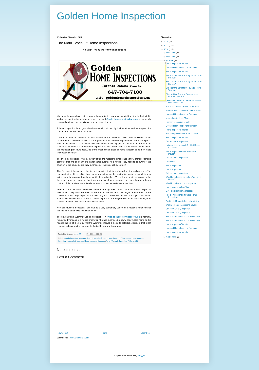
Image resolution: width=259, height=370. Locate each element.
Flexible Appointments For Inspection (182, 133)
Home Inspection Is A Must (177, 187)
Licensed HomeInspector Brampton (181, 126)
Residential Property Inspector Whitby (182, 201)
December (171, 53)
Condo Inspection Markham (75, 238)
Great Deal (170, 161)
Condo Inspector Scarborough (122, 119)
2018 (166, 41)
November (171, 57)
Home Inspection (173, 165)
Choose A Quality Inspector (178, 209)
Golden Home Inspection (111, 15)
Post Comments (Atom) (79, 338)
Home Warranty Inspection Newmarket (183, 216)
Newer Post (63, 333)
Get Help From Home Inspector (179, 191)
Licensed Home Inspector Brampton (91, 241)
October (170, 60)
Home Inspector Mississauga (119, 238)
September (171, 237)
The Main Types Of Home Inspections (182, 106)
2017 (166, 45)
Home (104, 333)
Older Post (145, 333)
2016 (166, 49)
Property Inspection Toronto (178, 122)
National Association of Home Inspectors (183, 110)
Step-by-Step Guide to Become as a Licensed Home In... (182, 95)
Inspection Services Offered (178, 118)
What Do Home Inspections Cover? (181, 205)
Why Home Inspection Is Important (181, 183)
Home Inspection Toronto (97, 238)
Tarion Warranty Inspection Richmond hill (122, 241)
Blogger (141, 355)
